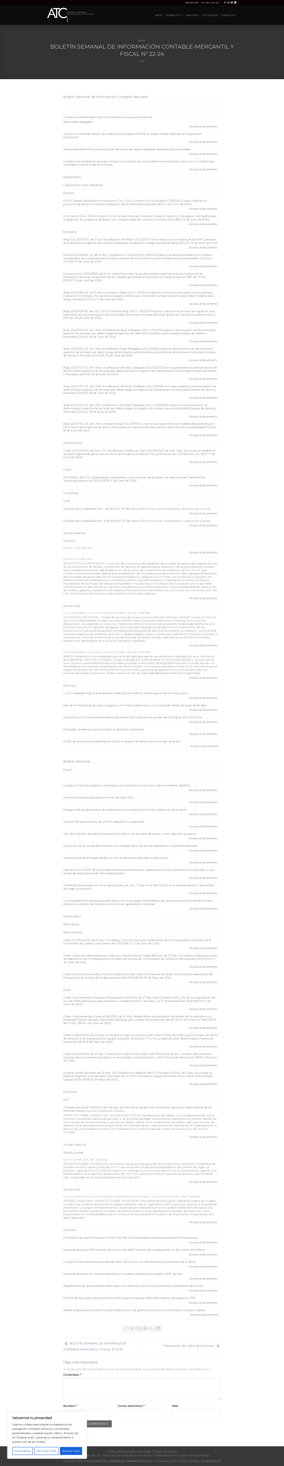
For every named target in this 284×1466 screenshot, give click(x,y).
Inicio (159, 15)
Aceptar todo (71, 1451)
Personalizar (22, 1451)
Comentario (72, 1374)
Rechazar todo (46, 1451)
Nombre (70, 1406)
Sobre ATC (174, 15)
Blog (142, 40)
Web (175, 1406)
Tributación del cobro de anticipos (192, 1346)
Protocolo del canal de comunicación (127, 1455)
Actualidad (210, 15)
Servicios (192, 15)
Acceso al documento (203, 126)
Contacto (228, 15)
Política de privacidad (121, 1451)
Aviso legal (144, 1451)
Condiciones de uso (87, 1455)
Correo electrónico (131, 1406)
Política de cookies (165, 1451)
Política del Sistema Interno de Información (181, 1455)
